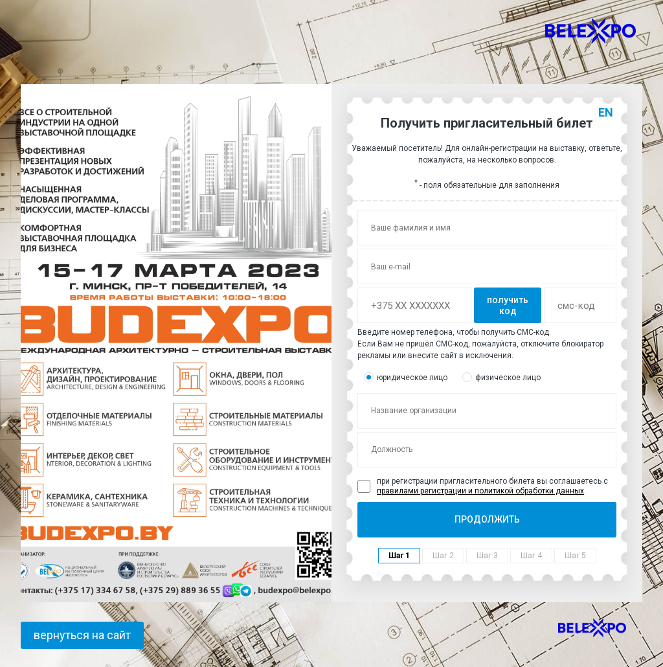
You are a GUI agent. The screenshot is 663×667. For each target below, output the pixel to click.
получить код (507, 305)
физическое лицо (501, 377)
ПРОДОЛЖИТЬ (487, 519)
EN (605, 112)
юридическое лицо (405, 377)
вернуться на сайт (82, 635)
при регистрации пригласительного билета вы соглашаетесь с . (482, 486)
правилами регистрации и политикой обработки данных (480, 490)
